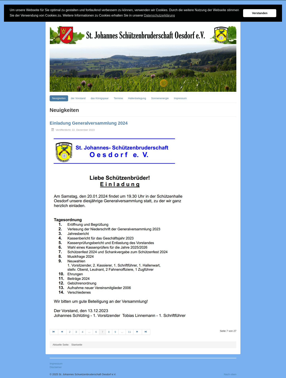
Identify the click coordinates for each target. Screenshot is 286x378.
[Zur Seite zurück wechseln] (62, 331)
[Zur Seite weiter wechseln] (137, 331)
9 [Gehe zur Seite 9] (115, 331)
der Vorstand (78, 97)
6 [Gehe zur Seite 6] (96, 331)
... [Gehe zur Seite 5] (89, 331)
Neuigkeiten (59, 97)
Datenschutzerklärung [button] (159, 15)
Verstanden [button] (260, 13)
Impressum (180, 97)
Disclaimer (56, 366)
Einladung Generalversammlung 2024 (89, 122)
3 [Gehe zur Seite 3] (76, 331)
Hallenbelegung (137, 97)
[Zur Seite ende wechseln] (146, 331)
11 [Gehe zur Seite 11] (129, 331)
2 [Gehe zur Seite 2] (70, 331)
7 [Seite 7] (102, 331)
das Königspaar (99, 97)
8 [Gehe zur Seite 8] (109, 331)
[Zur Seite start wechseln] (54, 331)
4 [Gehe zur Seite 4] (82, 331)
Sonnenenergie (160, 97)
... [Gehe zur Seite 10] (122, 331)
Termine (118, 97)
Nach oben (230, 373)
